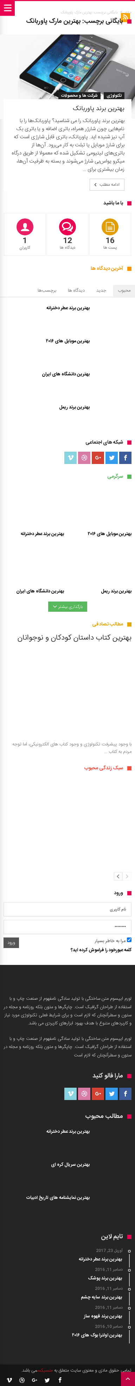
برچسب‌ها (47, 290)
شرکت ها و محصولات (79, 95)
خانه (128, 12)
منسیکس (45, 1370)
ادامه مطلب (106, 184)
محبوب (124, 290)
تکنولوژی (114, 95)
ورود (11, 943)
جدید (101, 290)
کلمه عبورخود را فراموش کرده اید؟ (101, 950)
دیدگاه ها (76, 290)
